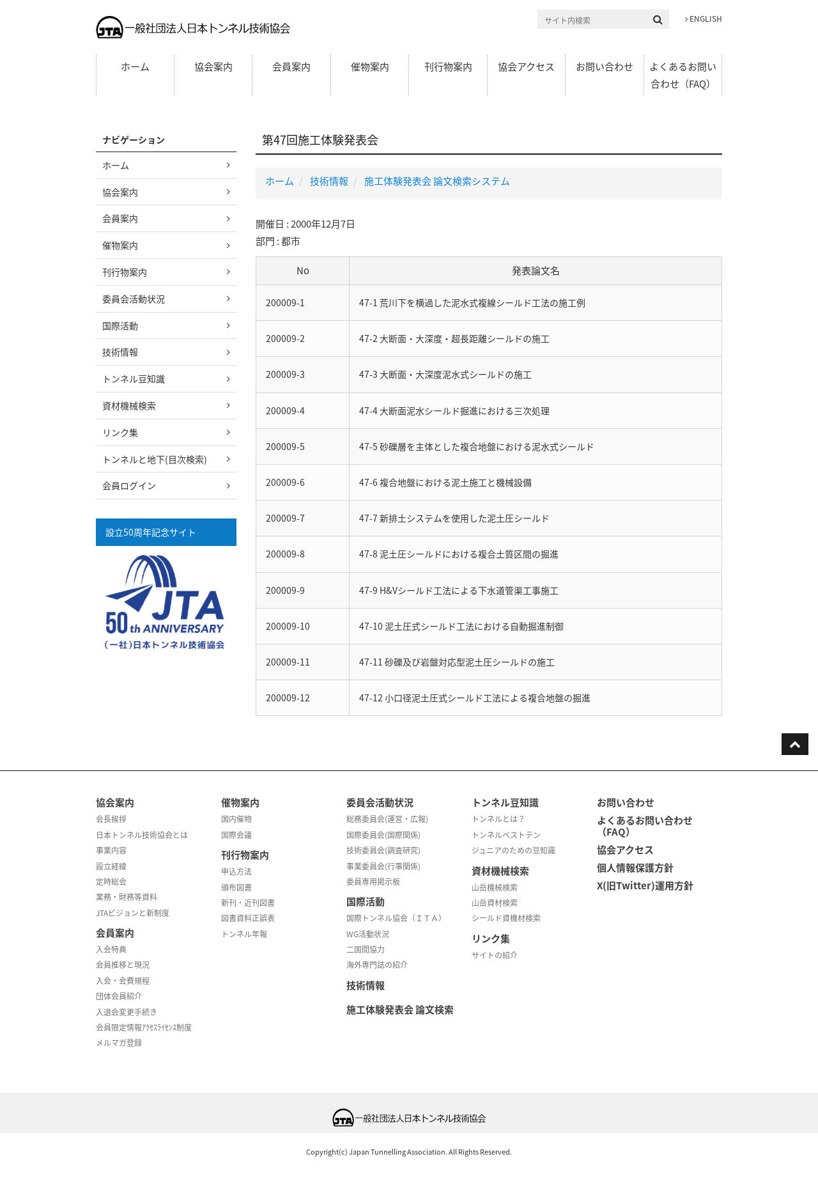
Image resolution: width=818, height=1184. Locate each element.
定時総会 (111, 881)
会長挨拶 (111, 819)
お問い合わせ (604, 66)
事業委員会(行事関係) (383, 866)
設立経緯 (111, 866)
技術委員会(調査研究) (383, 850)
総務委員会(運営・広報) (387, 819)
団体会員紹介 (119, 996)
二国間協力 (365, 949)
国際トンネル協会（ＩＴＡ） (396, 918)
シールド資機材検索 (506, 918)
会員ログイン (129, 485)
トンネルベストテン (506, 835)
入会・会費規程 (123, 980)
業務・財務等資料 (126, 897)
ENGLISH (703, 18)
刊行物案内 (448, 66)
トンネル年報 (244, 934)
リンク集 (120, 432)
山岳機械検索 (495, 887)
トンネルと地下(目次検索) (154, 459)
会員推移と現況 (123, 964)
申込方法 (236, 871)
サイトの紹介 (495, 955)
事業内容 (111, 850)
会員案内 (291, 66)
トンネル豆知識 (133, 378)
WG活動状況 (367, 934)
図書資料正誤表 (248, 918)
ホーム (135, 66)
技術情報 (329, 181)
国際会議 (236, 835)
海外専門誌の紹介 (377, 964)
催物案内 (370, 66)
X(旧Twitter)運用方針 (645, 885)
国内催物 (236, 819)
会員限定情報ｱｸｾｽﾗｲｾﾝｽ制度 (144, 1027)
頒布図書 (236, 887)
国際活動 (120, 325)
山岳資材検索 (495, 902)
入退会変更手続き (126, 1012)
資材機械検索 (129, 405)
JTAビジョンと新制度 (132, 913)
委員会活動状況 (133, 298)
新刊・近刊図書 (248, 902)
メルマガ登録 (119, 1042)
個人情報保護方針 (635, 868)
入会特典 (111, 949)
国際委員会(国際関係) (383, 835)
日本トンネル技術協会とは (142, 835)
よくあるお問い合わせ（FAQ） (682, 75)
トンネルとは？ (498, 819)
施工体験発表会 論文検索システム (437, 181)
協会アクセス (526, 66)
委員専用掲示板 (373, 881)
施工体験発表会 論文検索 (400, 1009)
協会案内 (213, 66)
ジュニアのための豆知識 (513, 850)
